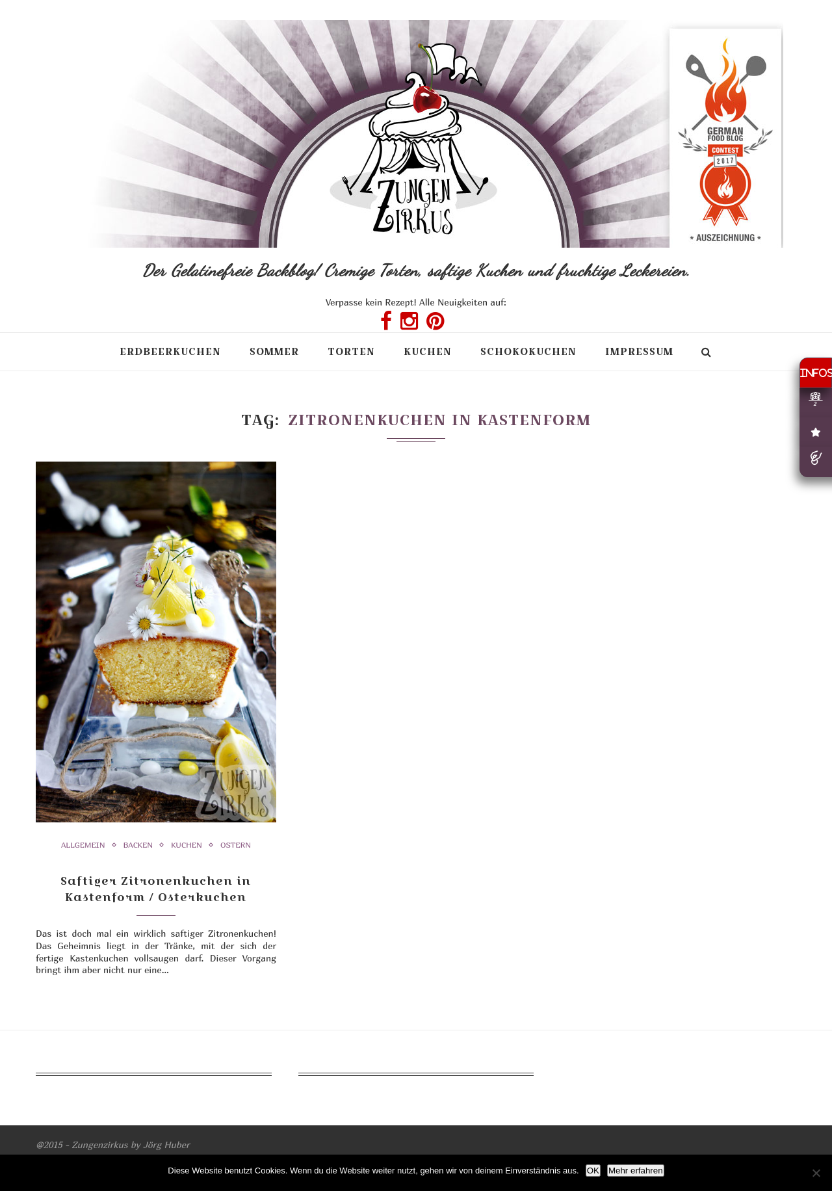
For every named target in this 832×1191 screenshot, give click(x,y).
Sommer (274, 351)
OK (593, 1170)
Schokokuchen (528, 351)
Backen (138, 845)
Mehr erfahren (635, 1170)
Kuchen (428, 351)
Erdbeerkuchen (170, 351)
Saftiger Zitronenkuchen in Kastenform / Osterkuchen (155, 888)
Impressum (639, 351)
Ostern (235, 845)
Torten (351, 351)
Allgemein (83, 845)
